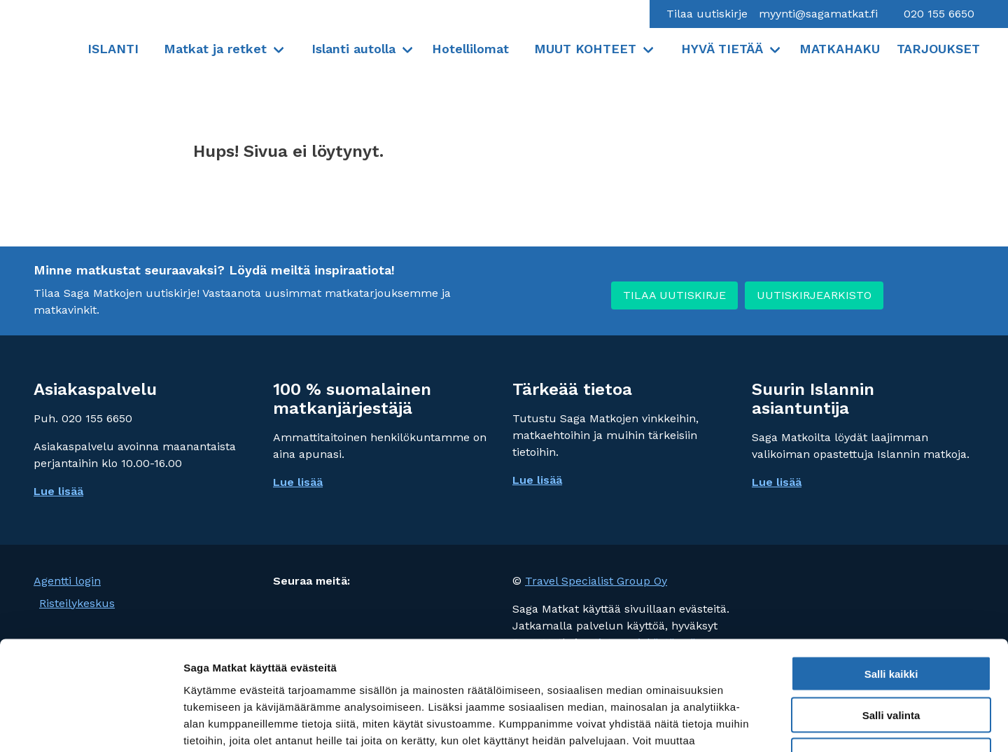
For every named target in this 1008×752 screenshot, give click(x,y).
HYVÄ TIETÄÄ (722, 48)
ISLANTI (113, 48)
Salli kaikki (891, 580)
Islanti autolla (354, 48)
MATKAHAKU (839, 48)
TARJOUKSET (938, 48)
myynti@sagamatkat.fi (818, 13)
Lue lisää (298, 482)
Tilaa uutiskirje (707, 13)
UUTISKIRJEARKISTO (814, 295)
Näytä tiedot (748, 724)
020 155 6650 (937, 13)
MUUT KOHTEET (585, 48)
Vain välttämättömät (891, 663)
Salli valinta (891, 621)
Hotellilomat (470, 48)
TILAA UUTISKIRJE (674, 295)
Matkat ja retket (215, 48)
